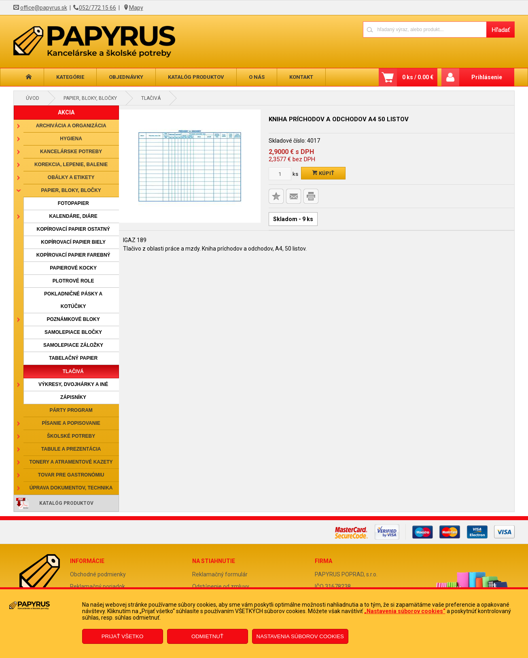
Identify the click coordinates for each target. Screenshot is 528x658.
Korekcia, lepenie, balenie (71, 164)
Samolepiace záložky (73, 345)
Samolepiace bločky (73, 332)
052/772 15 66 (97, 7)
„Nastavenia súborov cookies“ (404, 611)
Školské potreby (71, 436)
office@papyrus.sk (43, 7)
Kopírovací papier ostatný (73, 229)
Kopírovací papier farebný (73, 255)
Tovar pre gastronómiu (71, 475)
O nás (257, 77)
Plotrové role (73, 281)
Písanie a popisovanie (71, 423)
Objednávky (126, 77)
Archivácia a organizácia (71, 126)
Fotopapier (73, 203)
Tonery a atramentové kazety (71, 462)
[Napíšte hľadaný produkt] (424, 29)
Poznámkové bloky (73, 319)
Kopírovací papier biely (73, 242)
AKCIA (66, 112)
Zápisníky (73, 397)
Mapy (136, 7)
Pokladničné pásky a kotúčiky (73, 300)
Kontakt (301, 77)
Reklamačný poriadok (97, 586)
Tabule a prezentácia (71, 449)
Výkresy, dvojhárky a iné (73, 384)
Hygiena (71, 138)
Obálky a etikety (71, 177)
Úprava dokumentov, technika (71, 488)
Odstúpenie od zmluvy (220, 586)
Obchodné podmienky (98, 574)
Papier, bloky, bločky (90, 98)
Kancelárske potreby (71, 151)
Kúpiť (323, 173)
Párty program (70, 410)
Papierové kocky (73, 268)
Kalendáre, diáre (73, 216)
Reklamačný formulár (220, 574)
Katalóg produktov (196, 77)
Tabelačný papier (73, 358)
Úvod (32, 98)
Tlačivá (151, 98)
